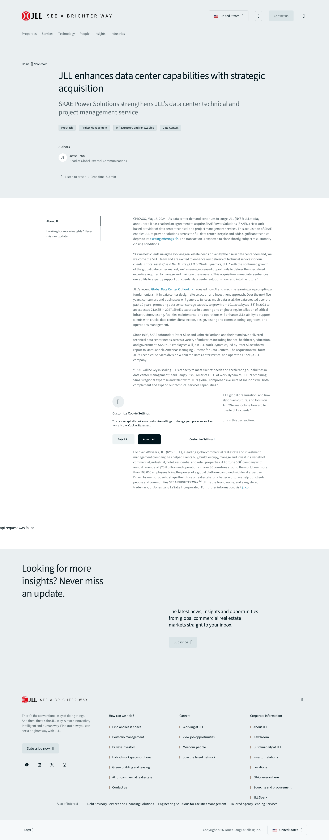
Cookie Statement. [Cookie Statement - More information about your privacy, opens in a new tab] (139, 425)
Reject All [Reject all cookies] (123, 439)
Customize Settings (202, 439)
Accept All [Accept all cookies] (149, 439)
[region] (164, 420)
